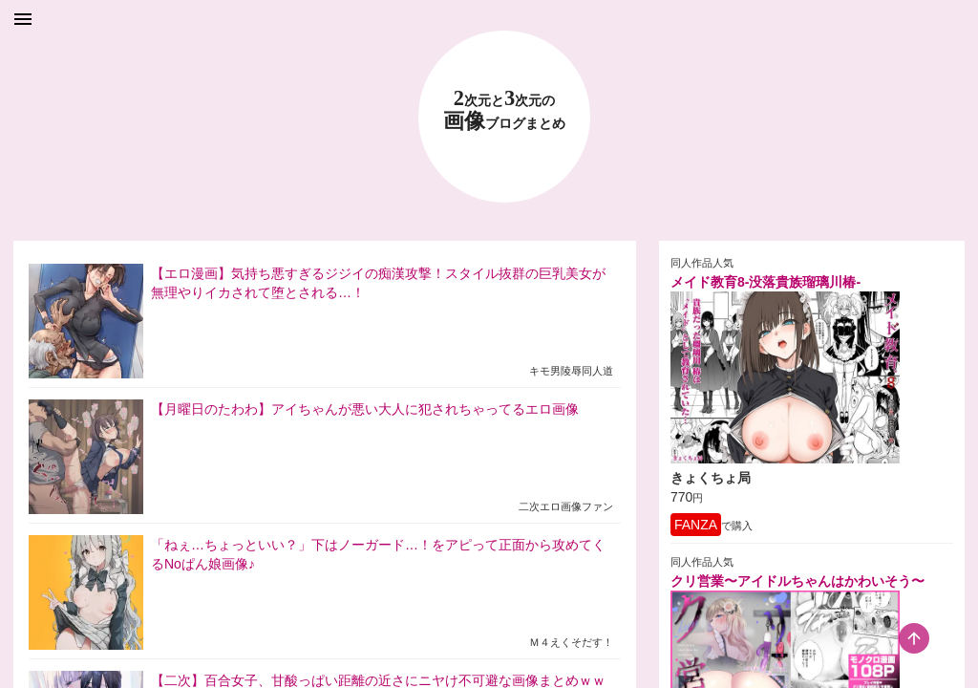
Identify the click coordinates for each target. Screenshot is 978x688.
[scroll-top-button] (914, 638)
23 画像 (504, 110)
